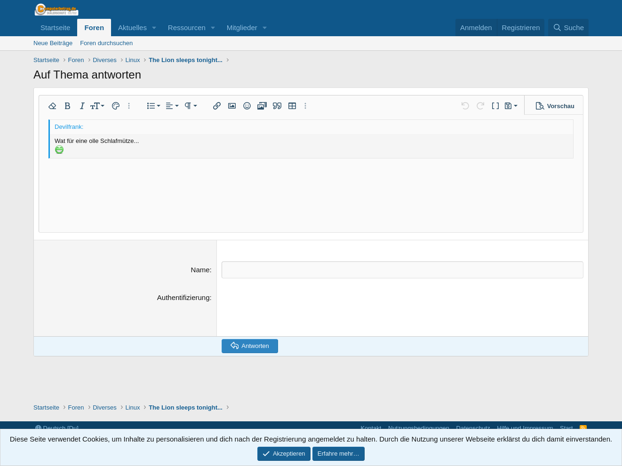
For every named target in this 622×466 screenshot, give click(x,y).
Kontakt (370, 428)
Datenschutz (473, 428)
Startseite (55, 28)
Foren (94, 28)
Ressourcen (187, 28)
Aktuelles (132, 28)
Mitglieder (242, 28)
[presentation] (293, 310)
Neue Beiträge (52, 43)
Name (200, 270)
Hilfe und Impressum (525, 428)
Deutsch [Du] (57, 428)
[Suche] (568, 27)
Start (566, 428)
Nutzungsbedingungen (418, 428)
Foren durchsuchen (106, 43)
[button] (154, 27)
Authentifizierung (183, 297)
